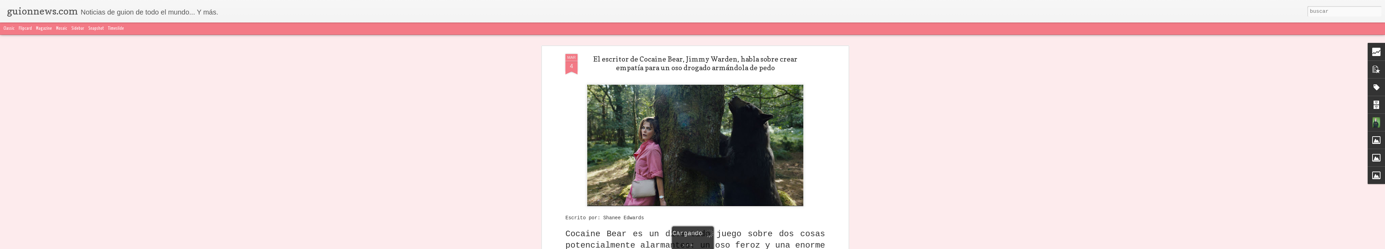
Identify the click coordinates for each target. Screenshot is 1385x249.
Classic (9, 28)
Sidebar (77, 28)
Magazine (44, 28)
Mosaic (61, 28)
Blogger (830, 245)
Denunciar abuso (855, 245)
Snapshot (96, 28)
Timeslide (116, 28)
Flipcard (25, 28)
